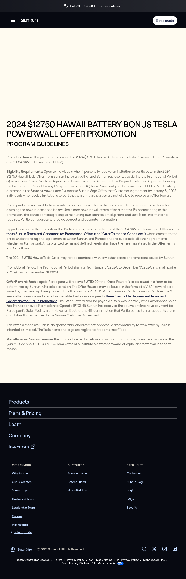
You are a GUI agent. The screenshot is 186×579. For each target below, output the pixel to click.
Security (132, 507)
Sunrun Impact (21, 490)
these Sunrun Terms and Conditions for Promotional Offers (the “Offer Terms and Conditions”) (76, 234)
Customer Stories (23, 499)
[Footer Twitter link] (154, 550)
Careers (17, 516)
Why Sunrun (20, 473)
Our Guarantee (21, 482)
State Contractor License (33, 560)
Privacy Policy (75, 560)
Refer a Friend (77, 482)
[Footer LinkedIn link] (174, 550)
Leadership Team (23, 507)
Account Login (77, 473)
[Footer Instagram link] (164, 550)
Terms (58, 560)
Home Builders (77, 490)
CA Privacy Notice (100, 560)
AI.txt (113, 563)
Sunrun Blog (135, 482)
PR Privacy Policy (128, 560)
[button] (13, 21)
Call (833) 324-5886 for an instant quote (93, 6)
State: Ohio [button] (21, 549)
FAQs (130, 499)
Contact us (134, 473)
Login (130, 490)
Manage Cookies (154, 559)
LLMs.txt (99, 563)
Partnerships (20, 525)
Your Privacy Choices (76, 563)
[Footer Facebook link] (144, 550)
